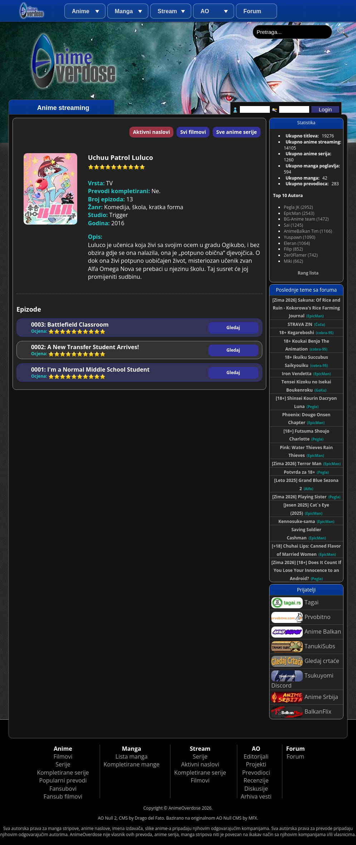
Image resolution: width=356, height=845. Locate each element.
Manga (124, 11)
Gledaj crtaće (305, 661)
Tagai (294, 602)
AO (205, 11)
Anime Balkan (306, 632)
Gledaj (233, 328)
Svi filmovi (193, 132)
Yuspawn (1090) (299, 237)
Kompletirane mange (131, 764)
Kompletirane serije (63, 772)
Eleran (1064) (297, 243)
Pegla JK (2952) (298, 207)
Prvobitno (301, 617)
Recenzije (256, 780)
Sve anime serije (236, 132)
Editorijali (256, 756)
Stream (167, 11)
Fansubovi (62, 789)
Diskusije (256, 789)
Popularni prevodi (63, 780)
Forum (252, 11)
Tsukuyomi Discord (302, 679)
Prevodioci (256, 772)
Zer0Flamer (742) (301, 255)
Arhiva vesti (256, 796)
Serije (62, 764)
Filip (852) (293, 249)
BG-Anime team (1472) (306, 219)
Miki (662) (293, 261)
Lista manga (131, 756)
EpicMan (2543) (299, 213)
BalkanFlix (301, 712)
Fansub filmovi (63, 796)
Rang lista (308, 273)
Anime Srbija (304, 697)
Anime (80, 11)
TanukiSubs (303, 646)
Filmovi (63, 756)
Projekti (256, 764)
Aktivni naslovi (151, 132)
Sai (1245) (293, 225)
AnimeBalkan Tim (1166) (308, 231)
